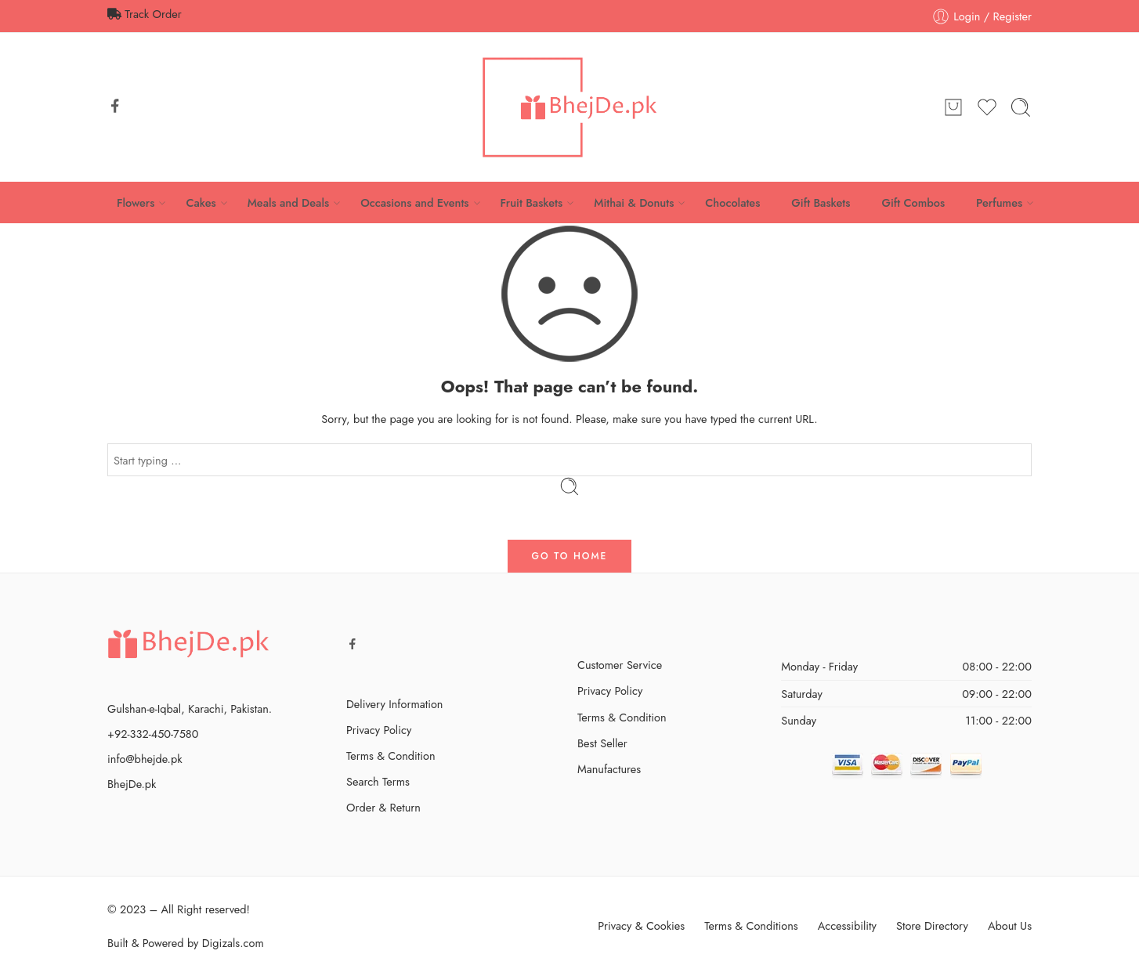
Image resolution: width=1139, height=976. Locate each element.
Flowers (136, 202)
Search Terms (378, 781)
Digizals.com (233, 942)
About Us (1010, 925)
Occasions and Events (414, 202)
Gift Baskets (820, 202)
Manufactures (609, 769)
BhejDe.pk (131, 783)
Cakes (200, 202)
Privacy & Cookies (641, 925)
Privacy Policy (378, 729)
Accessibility (847, 925)
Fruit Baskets (532, 202)
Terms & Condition (391, 755)
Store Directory (932, 925)
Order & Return (383, 807)
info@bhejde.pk (145, 758)
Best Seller (602, 743)
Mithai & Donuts (634, 202)
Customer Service (619, 664)
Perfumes (999, 202)
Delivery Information (394, 704)
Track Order (144, 13)
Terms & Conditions (751, 925)
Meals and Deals (288, 202)
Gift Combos (913, 202)
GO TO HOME (570, 556)
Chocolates (732, 202)
